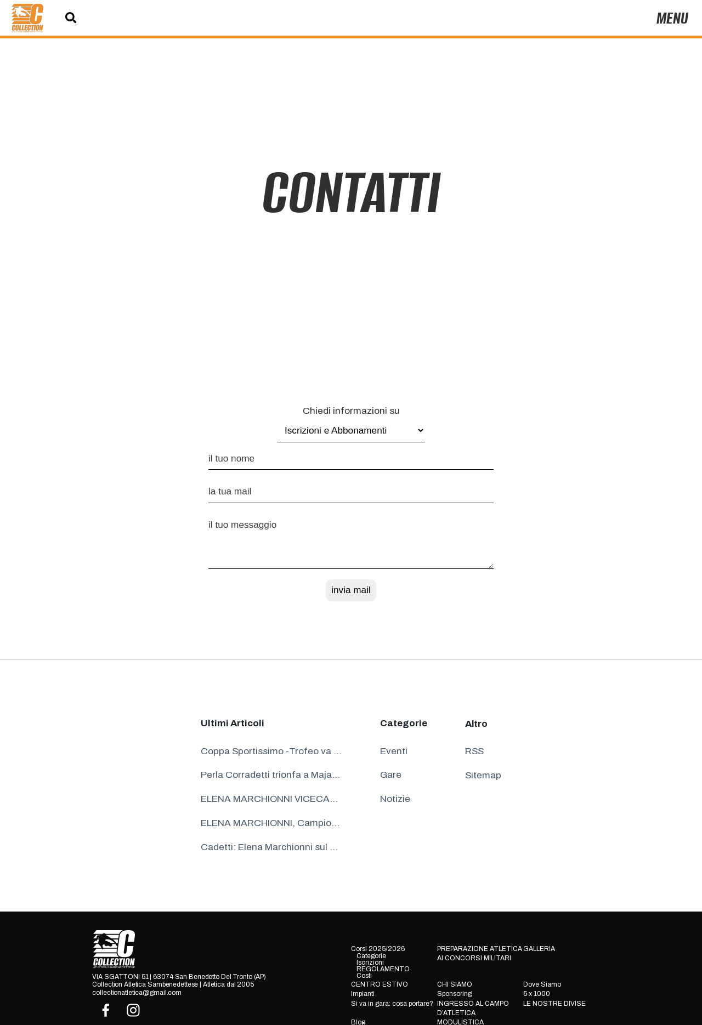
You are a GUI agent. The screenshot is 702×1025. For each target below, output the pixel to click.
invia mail (351, 589)
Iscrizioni (370, 962)
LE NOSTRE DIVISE (554, 1003)
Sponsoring (454, 994)
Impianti (363, 994)
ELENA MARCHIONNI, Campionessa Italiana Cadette (271, 823)
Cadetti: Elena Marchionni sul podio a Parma (271, 847)
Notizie (395, 799)
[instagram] (133, 1010)
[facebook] (106, 1010)
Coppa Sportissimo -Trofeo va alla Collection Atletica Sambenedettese (271, 751)
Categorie (371, 956)
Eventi (393, 751)
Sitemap (483, 775)
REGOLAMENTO (383, 969)
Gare (390, 775)
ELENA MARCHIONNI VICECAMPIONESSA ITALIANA (271, 799)
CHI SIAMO (454, 984)
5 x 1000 (536, 994)
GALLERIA (539, 949)
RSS (474, 751)
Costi (364, 975)
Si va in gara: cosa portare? (392, 1003)
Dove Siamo (542, 984)
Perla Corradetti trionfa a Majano (271, 775)
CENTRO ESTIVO (379, 984)
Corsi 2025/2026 (378, 949)
